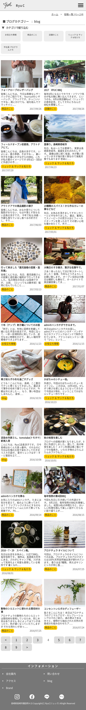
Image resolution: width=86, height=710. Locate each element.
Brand (9, 688)
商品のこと (32, 35)
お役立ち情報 (11, 35)
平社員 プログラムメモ (11, 48)
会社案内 (11, 674)
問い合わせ (53, 674)
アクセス (11, 681)
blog (4, 398)
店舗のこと (54, 35)
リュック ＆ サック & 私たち (75, 36)
